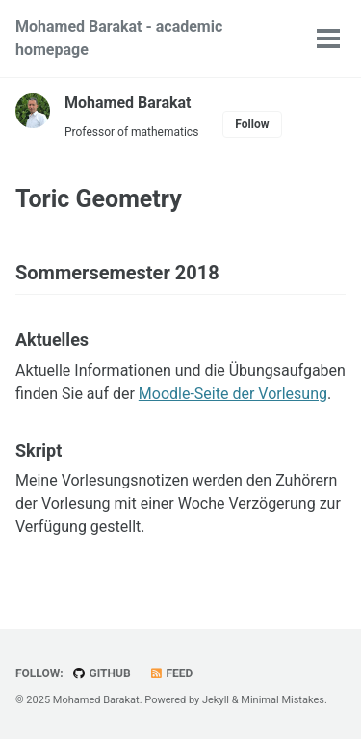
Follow (252, 124)
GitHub (101, 673)
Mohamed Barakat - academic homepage (118, 38)
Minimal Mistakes (282, 700)
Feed (171, 673)
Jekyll (215, 700)
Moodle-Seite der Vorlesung (233, 393)
